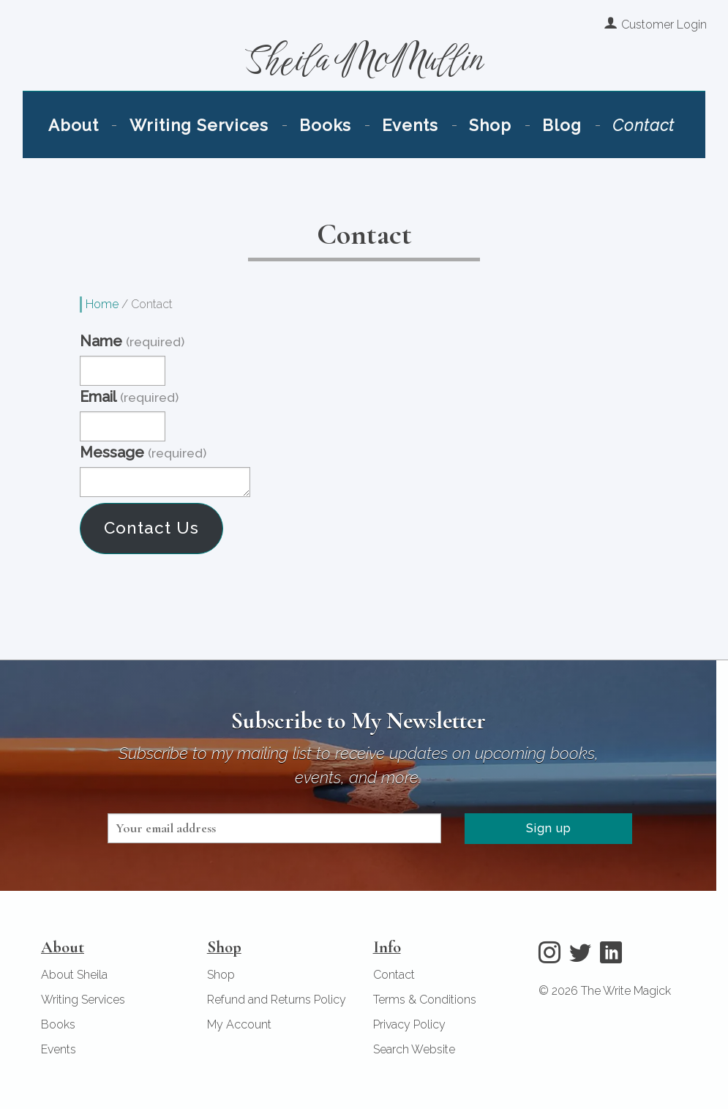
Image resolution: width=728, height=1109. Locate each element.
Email (129, 396)
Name (132, 340)
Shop (471, 144)
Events (403, 144)
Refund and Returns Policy (276, 999)
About (115, 144)
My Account (239, 1024)
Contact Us (151, 527)
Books (331, 144)
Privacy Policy (409, 1024)
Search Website (414, 1049)
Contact (602, 144)
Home (102, 303)
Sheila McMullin (364, 71)
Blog (532, 144)
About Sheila (74, 974)
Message (143, 451)
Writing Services (223, 144)
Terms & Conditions (424, 999)
